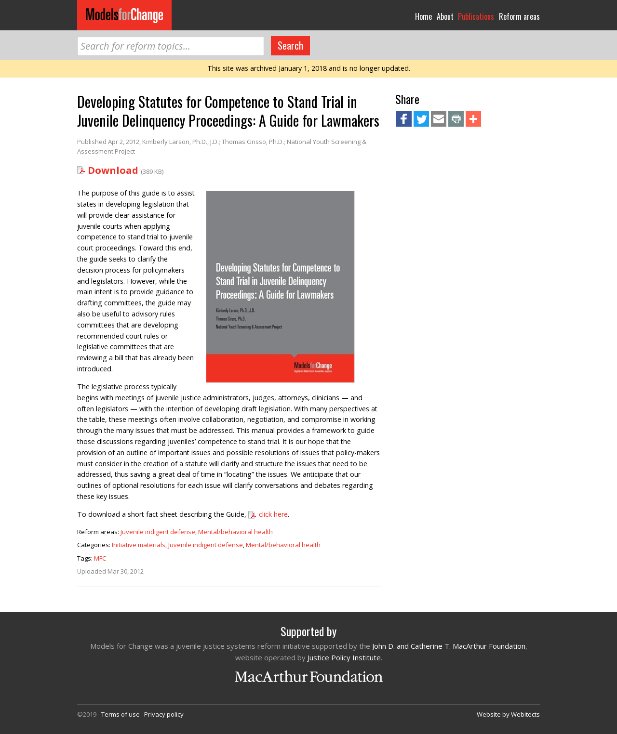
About (445, 16)
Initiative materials (138, 544)
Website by (508, 714)
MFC (100, 558)
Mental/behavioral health (235, 531)
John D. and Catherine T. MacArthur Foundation (448, 646)
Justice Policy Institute (344, 657)
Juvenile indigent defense (158, 531)
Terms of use (120, 714)
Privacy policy (164, 714)
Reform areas (519, 16)
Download (113, 170)
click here (273, 514)
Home (423, 16)
